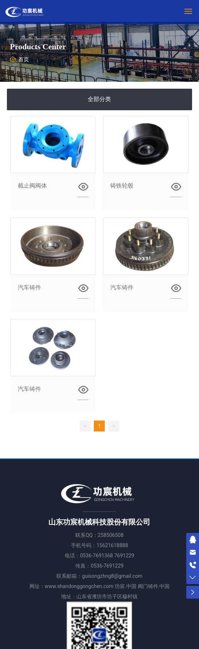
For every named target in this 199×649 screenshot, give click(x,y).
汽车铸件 (29, 287)
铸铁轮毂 (122, 185)
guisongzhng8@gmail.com (112, 576)
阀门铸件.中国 (154, 586)
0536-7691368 (96, 555)
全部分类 (99, 99)
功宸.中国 (125, 586)
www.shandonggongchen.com (79, 586)
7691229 (124, 555)
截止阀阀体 (32, 185)
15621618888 (112, 545)
